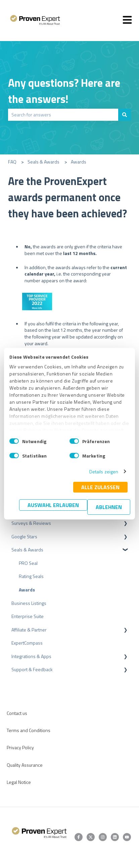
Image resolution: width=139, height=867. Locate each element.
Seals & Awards (43, 161)
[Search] (124, 115)
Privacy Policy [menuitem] (20, 747)
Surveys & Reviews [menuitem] (31, 523)
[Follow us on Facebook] (79, 837)
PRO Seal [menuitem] (28, 563)
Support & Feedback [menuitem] (32, 669)
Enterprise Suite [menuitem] (27, 616)
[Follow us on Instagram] (103, 837)
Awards (78, 161)
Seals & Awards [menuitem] (27, 549)
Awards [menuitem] (27, 589)
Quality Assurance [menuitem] (25, 764)
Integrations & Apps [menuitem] (31, 656)
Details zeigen (103, 471)
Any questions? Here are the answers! (64, 91)
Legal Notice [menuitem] (19, 782)
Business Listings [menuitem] (28, 603)
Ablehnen (109, 507)
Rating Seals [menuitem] (31, 576)
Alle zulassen (100, 487)
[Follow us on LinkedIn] (115, 837)
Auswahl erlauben (53, 505)
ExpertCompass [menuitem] (27, 642)
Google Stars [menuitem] (24, 536)
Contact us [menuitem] (17, 713)
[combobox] (63, 115)
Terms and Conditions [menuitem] (28, 730)
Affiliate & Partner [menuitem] (29, 629)
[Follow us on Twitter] (91, 837)
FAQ (12, 161)
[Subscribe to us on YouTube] (127, 837)
